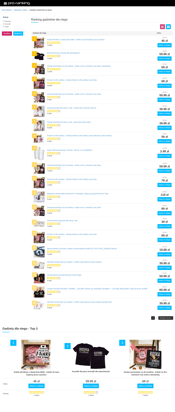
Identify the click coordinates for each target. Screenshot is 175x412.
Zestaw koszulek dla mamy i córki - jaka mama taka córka (69, 122)
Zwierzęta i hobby (20, 10)
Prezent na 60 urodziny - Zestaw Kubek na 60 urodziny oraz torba (72, 80)
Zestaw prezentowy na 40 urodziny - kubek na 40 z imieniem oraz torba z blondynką (78, 66)
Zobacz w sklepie (165, 45)
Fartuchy (8, 21)
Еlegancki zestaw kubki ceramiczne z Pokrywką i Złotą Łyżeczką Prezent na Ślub (77, 194)
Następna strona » (166, 318)
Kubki (7, 27)
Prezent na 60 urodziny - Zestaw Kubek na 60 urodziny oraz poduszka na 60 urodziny (79, 136)
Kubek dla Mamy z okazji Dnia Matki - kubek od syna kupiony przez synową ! (76, 40)
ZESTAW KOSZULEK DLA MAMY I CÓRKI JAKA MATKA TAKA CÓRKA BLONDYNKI (79, 302)
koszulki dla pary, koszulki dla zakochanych (63, 53)
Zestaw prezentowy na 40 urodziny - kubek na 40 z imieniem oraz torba (74, 207)
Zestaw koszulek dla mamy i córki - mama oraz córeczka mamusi (71, 108)
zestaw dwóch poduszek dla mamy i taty (62, 221)
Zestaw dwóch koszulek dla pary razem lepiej (64, 275)
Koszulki (7, 24)
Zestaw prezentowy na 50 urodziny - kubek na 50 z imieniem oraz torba (74, 94)
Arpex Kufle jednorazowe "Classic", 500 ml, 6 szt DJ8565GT (69, 150)
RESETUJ (18, 33)
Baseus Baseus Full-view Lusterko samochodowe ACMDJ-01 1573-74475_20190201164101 (82, 249)
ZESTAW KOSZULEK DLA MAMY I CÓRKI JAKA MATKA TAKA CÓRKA (74, 262)
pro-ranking (6, 10)
